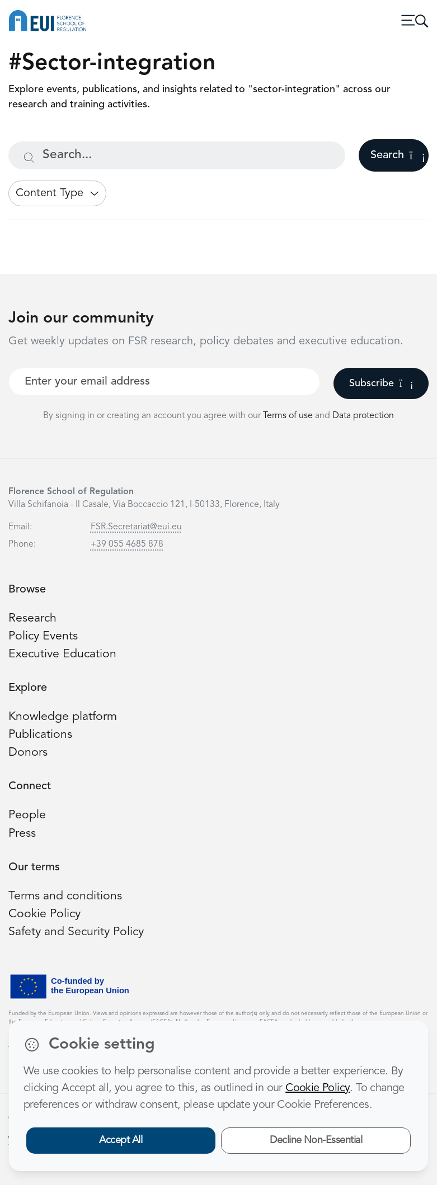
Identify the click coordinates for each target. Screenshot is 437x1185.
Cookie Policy (44, 914)
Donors (28, 753)
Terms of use (289, 415)
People (27, 815)
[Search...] (176, 155)
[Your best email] (164, 382)
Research (32, 618)
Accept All (120, 1140)
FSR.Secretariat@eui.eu (136, 527)
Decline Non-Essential (316, 1140)
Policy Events (43, 636)
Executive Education (62, 654)
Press (22, 834)
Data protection (363, 415)
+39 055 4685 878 (127, 544)
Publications (40, 735)
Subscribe (381, 383)
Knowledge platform (62, 717)
